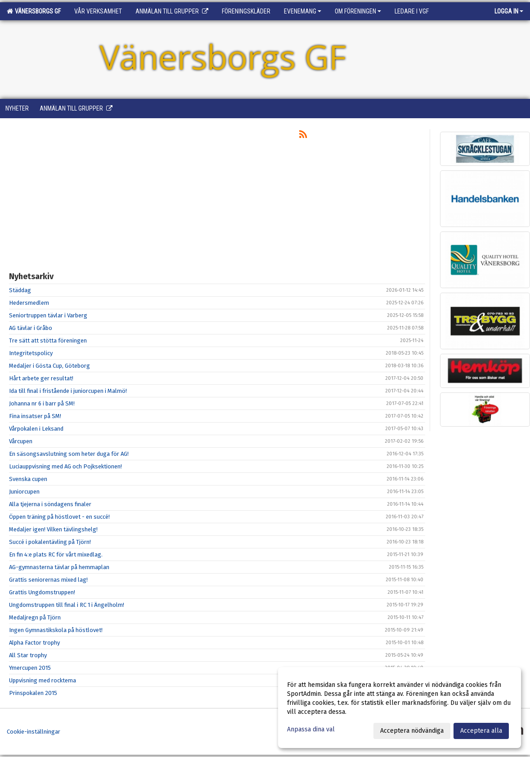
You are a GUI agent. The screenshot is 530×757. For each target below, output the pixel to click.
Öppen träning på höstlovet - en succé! (59, 516)
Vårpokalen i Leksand (36, 428)
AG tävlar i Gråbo (30, 328)
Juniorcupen (24, 491)
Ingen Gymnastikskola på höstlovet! (56, 630)
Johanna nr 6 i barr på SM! (42, 403)
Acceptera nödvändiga (412, 731)
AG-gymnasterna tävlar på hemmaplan (59, 567)
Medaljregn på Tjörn (35, 617)
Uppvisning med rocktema (42, 680)
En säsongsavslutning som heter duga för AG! (69, 453)
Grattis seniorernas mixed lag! (48, 579)
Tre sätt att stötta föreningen (48, 340)
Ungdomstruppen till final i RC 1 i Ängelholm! (66, 604)
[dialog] (399, 707)
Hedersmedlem (29, 302)
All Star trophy (28, 655)
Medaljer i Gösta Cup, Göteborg (49, 365)
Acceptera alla (481, 731)
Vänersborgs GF (34, 11)
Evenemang (302, 11)
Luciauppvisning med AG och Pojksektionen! (65, 466)
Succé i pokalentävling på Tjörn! (50, 542)
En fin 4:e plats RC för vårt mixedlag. (56, 554)
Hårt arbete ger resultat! (41, 378)
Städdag (20, 290)
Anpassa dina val (311, 729)
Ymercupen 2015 (30, 667)
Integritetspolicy (31, 353)
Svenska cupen (28, 479)
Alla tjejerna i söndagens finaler (50, 504)
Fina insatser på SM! (35, 416)
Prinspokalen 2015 (33, 693)
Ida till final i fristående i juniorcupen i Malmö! (68, 390)
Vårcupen (20, 441)
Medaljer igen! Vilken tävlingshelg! (53, 529)
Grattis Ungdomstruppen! (42, 592)
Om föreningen (358, 11)
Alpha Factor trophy (34, 642)
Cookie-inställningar (33, 731)
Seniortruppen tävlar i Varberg (48, 315)
